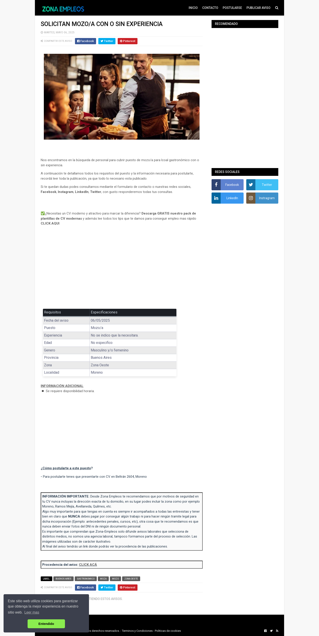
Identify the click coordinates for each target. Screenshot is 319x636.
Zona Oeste (131, 579)
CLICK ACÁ (88, 565)
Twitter (95, 192)
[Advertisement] (122, 270)
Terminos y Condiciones (137, 630)
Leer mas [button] (31, 612)
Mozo (115, 579)
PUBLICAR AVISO (258, 8)
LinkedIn (82, 192)
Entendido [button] (46, 624)
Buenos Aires (63, 579)
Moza (103, 579)
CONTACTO (210, 8)
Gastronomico (86, 579)
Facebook (48, 192)
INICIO (193, 8)
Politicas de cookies (168, 630)
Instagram (65, 192)
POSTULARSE (232, 8)
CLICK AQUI (50, 223)
